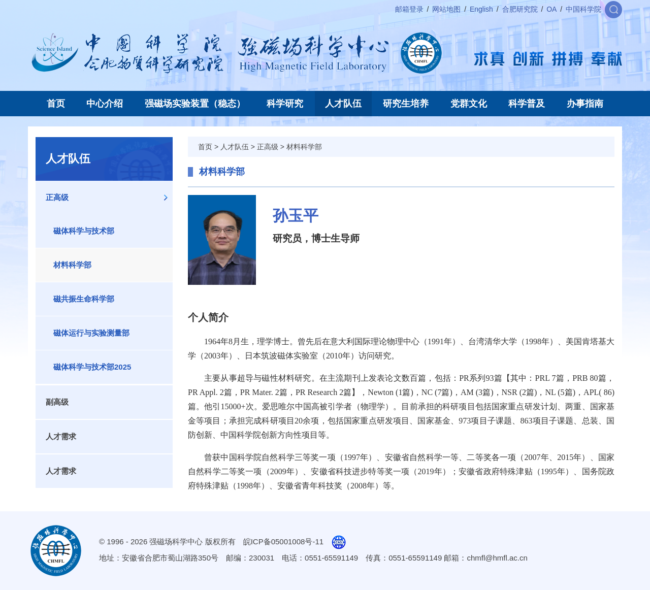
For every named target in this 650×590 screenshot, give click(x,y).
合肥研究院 (520, 9)
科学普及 (526, 104)
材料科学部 (72, 264)
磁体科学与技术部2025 (92, 367)
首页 (56, 104)
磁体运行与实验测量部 (91, 333)
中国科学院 (583, 9)
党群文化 (468, 104)
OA (551, 9)
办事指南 (585, 104)
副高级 (57, 402)
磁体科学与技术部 (83, 230)
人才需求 (61, 436)
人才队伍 (343, 104)
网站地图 (446, 9)
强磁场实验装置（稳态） (195, 104)
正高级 (57, 197)
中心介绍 (104, 104)
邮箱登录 (409, 9)
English (481, 9)
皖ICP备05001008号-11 (283, 541)
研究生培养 (406, 104)
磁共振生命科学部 (83, 298)
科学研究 (285, 104)
